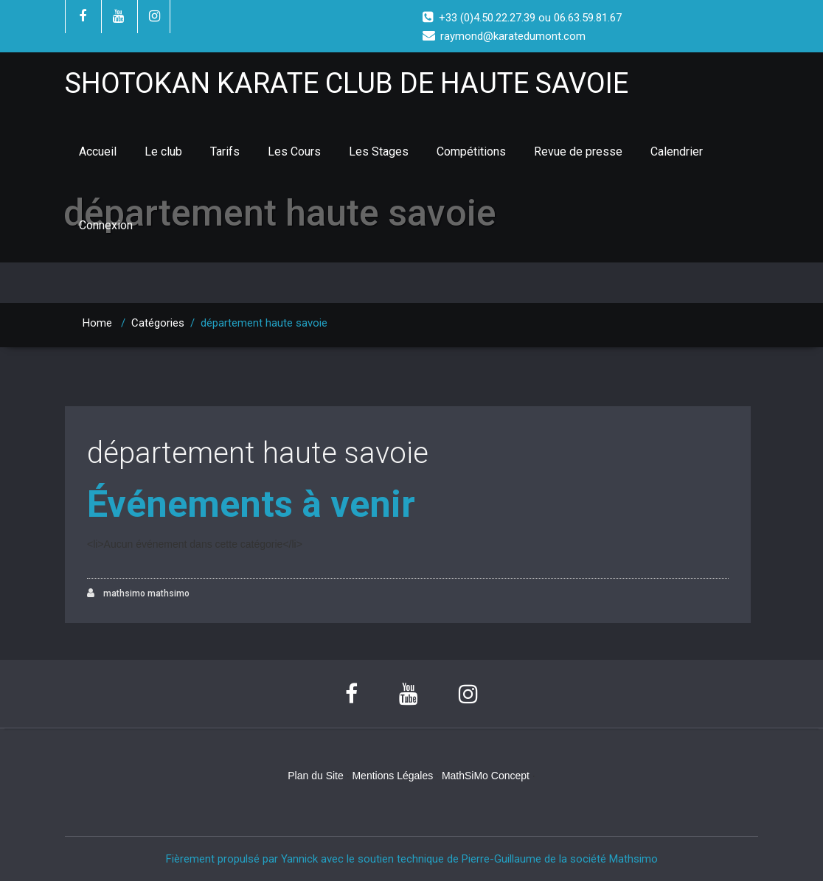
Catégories (157, 323)
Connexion (106, 225)
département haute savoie (257, 453)
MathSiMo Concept (485, 775)
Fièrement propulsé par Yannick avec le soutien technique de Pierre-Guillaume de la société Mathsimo (412, 859)
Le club (163, 151)
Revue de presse (578, 151)
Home (97, 323)
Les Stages (379, 151)
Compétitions (471, 151)
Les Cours (294, 151)
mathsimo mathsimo (138, 593)
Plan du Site (316, 775)
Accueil (98, 151)
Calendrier (676, 151)
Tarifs (225, 151)
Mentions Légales (392, 775)
